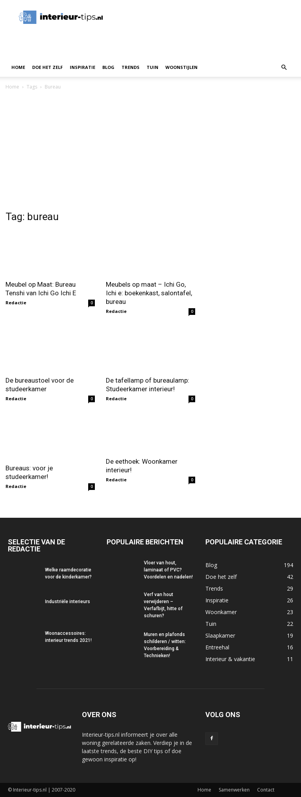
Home (18, 67)
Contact (265, 789)
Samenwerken (234, 789)
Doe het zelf (47, 67)
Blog (108, 67)
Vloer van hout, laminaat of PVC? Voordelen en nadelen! (168, 570)
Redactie (15, 302)
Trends (130, 67)
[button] (283, 67)
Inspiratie (82, 67)
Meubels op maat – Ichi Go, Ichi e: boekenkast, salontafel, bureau (149, 292)
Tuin (152, 67)
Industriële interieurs (67, 601)
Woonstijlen (181, 67)
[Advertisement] (150, 150)
